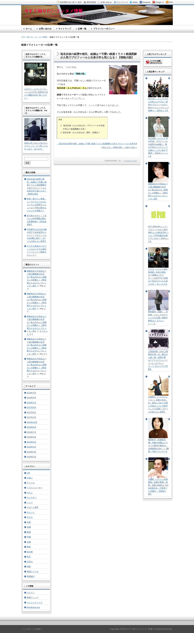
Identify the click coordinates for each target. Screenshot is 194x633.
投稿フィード (33, 597)
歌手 (29, 557)
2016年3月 (31, 452)
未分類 (30, 552)
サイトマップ (64, 28)
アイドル (31, 483)
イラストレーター (130, 161)
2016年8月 (31, 427)
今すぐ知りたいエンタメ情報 (34, 37)
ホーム (29, 28)
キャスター (32, 497)
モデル (30, 517)
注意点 (30, 562)
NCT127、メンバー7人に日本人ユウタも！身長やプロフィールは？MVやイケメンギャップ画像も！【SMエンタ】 (158, 105)
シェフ (30, 502)
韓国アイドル (33, 571)
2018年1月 (31, 402)
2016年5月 (31, 442)
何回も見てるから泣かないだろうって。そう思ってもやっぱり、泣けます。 (36, 146)
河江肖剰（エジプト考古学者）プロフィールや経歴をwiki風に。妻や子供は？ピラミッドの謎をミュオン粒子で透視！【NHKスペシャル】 (158, 147)
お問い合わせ (45, 28)
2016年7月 (31, 432)
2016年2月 (31, 457)
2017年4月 (31, 417)
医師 (29, 532)
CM (28, 473)
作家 (29, 522)
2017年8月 (31, 407)
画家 (29, 566)
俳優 (29, 527)
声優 (29, 537)
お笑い (30, 478)
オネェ (30, 493)
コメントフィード (35, 602)
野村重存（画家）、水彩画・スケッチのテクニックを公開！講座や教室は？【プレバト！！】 (158, 318)
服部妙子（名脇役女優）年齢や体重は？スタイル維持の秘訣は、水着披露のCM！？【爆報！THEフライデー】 (158, 445)
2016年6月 (31, 437)
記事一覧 (82, 28)
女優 (29, 542)
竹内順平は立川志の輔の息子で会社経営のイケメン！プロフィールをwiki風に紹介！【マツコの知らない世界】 (37, 235)
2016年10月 (32, 422)
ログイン (31, 592)
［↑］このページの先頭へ (31, 629)
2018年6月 (31, 397)
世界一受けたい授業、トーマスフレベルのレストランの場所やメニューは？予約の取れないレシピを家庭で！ (37, 205)
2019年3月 (31, 393)
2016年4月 (31, 447)
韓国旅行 (31, 576)
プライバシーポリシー (103, 28)
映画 (29, 547)
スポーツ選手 (33, 507)
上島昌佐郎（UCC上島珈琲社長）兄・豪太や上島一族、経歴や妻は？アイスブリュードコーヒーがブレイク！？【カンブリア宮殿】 (158, 360)
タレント (31, 512)
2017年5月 (31, 412)
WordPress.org (33, 607)
